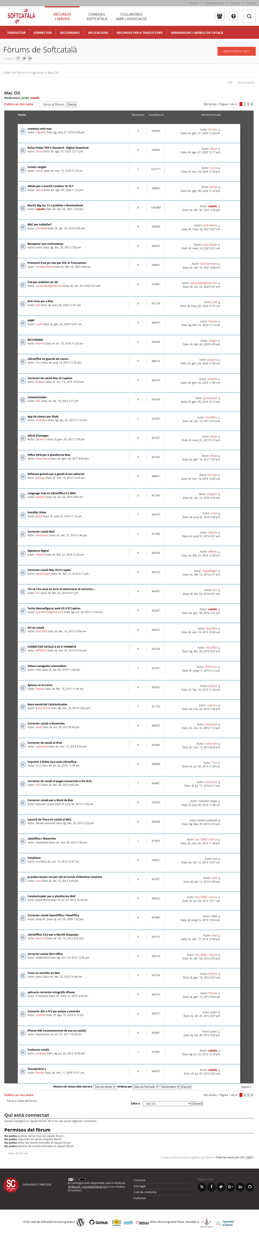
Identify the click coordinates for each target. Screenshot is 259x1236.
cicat (38, 881)
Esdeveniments (215, 3)
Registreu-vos (236, 51)
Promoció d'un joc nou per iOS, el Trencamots (56, 263)
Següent (246, 1087)
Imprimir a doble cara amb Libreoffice (52, 762)
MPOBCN (41, 650)
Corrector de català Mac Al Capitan (49, 378)
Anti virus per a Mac (40, 301)
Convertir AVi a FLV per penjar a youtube (53, 1011)
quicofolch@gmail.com (49, 612)
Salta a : (136, 1103)
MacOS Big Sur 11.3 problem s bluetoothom (55, 205)
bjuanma (41, 439)
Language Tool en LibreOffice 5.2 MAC (51, 493)
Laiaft (39, 324)
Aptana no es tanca (39, 685)
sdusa (39, 151)
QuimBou (41, 420)
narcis (39, 171)
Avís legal (140, 1186)
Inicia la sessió (246, 82)
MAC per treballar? (39, 224)
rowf (214, 935)
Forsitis (212, 129)
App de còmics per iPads (43, 416)
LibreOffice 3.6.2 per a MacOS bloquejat (52, 934)
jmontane (211, 782)
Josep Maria (43, 458)
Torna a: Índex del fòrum (22, 1101)
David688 (41, 228)
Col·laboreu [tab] (131, 16)
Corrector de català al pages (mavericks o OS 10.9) (59, 781)
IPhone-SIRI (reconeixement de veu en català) (56, 1030)
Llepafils (41, 132)
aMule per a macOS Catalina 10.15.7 (50, 186)
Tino (38, 362)
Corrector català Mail (41, 531)
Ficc (38, 593)
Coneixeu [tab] (97, 16)
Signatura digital (38, 551)
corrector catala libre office (45, 954)
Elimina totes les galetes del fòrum (192, 1157)
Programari (37, 72)
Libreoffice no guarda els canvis (47, 359)
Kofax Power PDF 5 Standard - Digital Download (57, 148)
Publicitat (140, 1198)
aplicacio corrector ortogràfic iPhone (51, 992)
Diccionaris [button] (70, 33)
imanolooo (42, 535)
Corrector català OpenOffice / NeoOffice (53, 915)
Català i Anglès (36, 167)
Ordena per (138, 1086)
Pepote (212, 321)
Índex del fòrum (14, 72)
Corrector (43, 33)
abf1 (38, 785)
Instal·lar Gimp (36, 512)
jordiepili (41, 1053)
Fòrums (251, 3)
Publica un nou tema (20, 104)
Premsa (235, 3)
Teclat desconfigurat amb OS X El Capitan (54, 608)
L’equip (165, 1157)
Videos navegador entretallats (46, 666)
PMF (230, 82)
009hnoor (211, 667)
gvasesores (210, 398)
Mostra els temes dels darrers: (84, 1086)
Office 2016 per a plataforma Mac (48, 455)
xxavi (214, 513)
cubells (34, 98)
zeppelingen (43, 574)
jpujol (39, 516)
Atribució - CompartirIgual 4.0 (87, 1187)
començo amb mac (39, 128)
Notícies (194, 3)
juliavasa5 (211, 724)
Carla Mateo (209, 225)
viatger (213, 340)
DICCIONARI (35, 340)
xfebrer (40, 554)
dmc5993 (41, 631)
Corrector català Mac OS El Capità (49, 570)
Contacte (139, 1180)
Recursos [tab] (62, 16)
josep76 (212, 360)
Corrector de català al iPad (44, 743)
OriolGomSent (44, 267)
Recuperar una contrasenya (45, 244)
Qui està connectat (26, 1115)
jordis (25, 98)
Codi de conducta (145, 1192)
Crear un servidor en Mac (43, 973)
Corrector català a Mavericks (46, 723)
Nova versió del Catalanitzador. (47, 704)
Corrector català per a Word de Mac (50, 800)
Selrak (39, 190)
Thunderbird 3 (36, 1069)
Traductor (16, 33)
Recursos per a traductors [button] (140, 33)
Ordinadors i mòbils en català (197, 33)
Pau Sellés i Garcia (206, 839)
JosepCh (41, 497)
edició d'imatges (37, 435)
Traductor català (38, 1050)
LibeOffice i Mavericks (41, 838)
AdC (38, 401)
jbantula (41, 938)
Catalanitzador (37, 397)
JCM (38, 305)
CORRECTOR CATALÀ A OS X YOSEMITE (51, 647)
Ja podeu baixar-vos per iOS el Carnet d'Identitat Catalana (64, 877)
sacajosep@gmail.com (49, 286)
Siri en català (35, 627)
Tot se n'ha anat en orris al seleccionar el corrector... (61, 589)
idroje (213, 436)
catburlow (42, 746)
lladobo (40, 382)
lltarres (40, 343)
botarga (40, 478)
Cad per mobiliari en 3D (42, 282)
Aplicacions (98, 33)
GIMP (30, 320)
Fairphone (34, 858)
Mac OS (53, 72)
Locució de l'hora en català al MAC (49, 819)
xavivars (212, 705)
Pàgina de (228, 104)
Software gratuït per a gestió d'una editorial (55, 474)
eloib (39, 727)
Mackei (40, 1073)
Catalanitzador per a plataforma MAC (51, 896)
